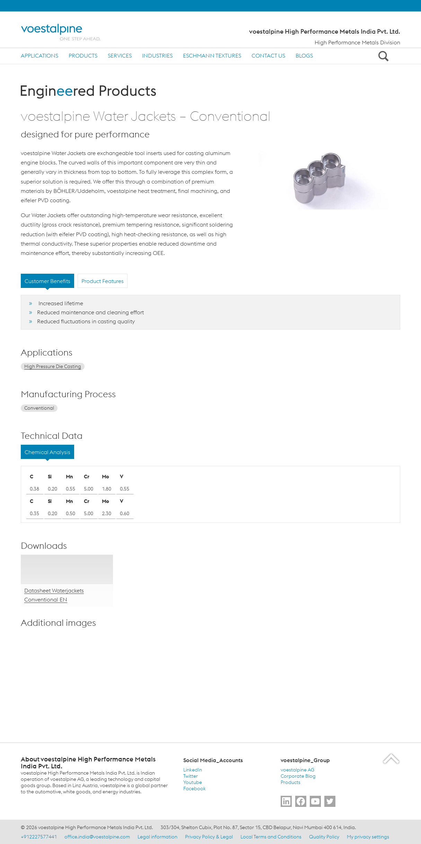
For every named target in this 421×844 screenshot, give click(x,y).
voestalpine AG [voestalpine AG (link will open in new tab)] (297, 770)
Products (83, 55)
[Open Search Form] (382, 55)
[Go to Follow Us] (286, 801)
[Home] (66, 32)
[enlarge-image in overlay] (104, 715)
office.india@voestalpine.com (97, 837)
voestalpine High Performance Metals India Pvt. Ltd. (324, 31)
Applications (39, 55)
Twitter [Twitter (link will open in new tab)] (190, 776)
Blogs (304, 55)
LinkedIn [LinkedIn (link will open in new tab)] (192, 770)
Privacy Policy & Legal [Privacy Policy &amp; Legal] (209, 837)
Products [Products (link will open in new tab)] (290, 782)
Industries (157, 55)
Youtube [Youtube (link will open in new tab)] (192, 782)
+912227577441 (39, 837)
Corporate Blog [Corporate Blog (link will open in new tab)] (298, 776)
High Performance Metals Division (357, 42)
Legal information (157, 837)
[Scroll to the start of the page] (391, 758)
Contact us (268, 55)
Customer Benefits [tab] (47, 281)
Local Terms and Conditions (270, 837)
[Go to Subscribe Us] (315, 801)
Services (120, 55)
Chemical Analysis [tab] (47, 452)
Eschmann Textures (212, 55)
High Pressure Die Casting (52, 366)
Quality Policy (324, 837)
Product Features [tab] (102, 281)
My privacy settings (368, 837)
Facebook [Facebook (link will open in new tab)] (194, 788)
